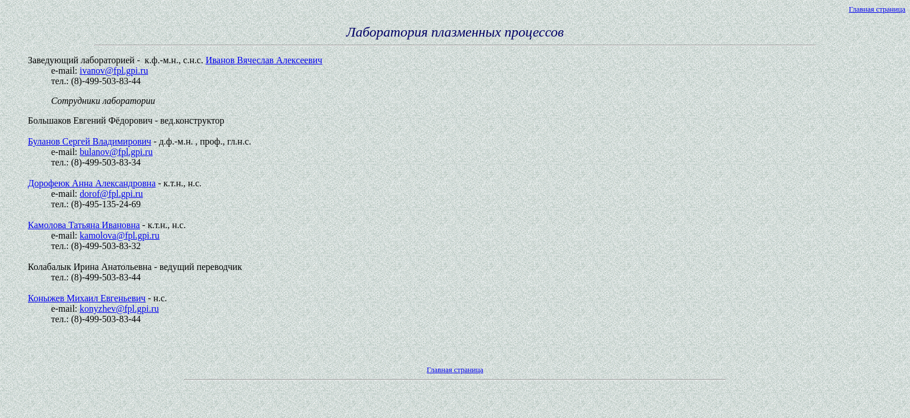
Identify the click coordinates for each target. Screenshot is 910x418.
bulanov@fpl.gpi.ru (116, 152)
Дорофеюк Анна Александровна (92, 183)
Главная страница (877, 9)
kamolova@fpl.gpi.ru (119, 235)
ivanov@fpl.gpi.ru (114, 70)
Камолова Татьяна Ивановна (84, 225)
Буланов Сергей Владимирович (89, 141)
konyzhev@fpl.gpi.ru (119, 309)
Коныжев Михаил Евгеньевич (87, 298)
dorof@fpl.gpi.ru (111, 194)
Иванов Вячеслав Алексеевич (263, 60)
